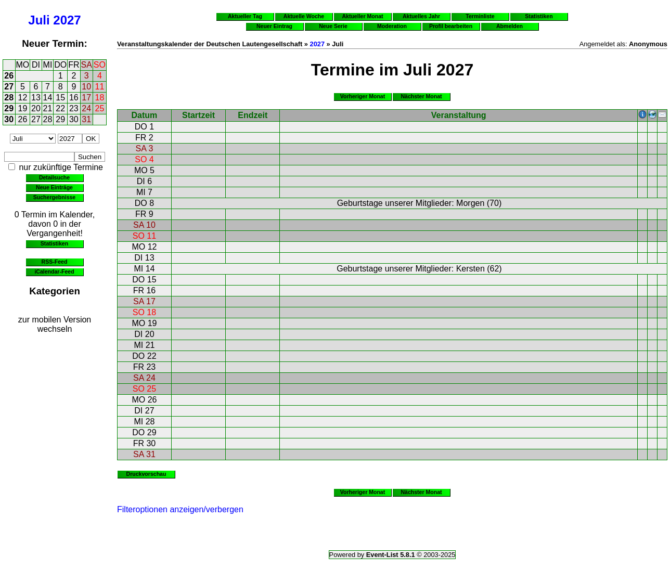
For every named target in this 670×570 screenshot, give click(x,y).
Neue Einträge (54, 187)
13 (36, 97)
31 (86, 119)
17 (86, 97)
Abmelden (509, 26)
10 (86, 86)
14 (48, 97)
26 (9, 75)
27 (9, 86)
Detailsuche (54, 177)
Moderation (392, 26)
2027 (67, 20)
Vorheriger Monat (362, 96)
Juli (38, 20)
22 (60, 108)
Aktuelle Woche (304, 16)
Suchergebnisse (54, 197)
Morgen (470, 203)
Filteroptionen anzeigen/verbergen (180, 509)
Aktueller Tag (245, 16)
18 (100, 97)
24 (86, 108)
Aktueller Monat (362, 16)
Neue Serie (333, 26)
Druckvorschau (146, 474)
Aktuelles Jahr (421, 16)
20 (36, 108)
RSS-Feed (55, 261)
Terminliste (480, 16)
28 (9, 97)
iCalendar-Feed (54, 271)
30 (9, 119)
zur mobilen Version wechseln (55, 324)
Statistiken (54, 243)
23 (74, 108)
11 (100, 86)
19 (23, 108)
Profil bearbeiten (450, 26)
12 (23, 97)
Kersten (470, 268)
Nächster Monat (421, 96)
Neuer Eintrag (274, 26)
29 (9, 108)
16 (74, 97)
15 (60, 97)
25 (100, 108)
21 (48, 108)
